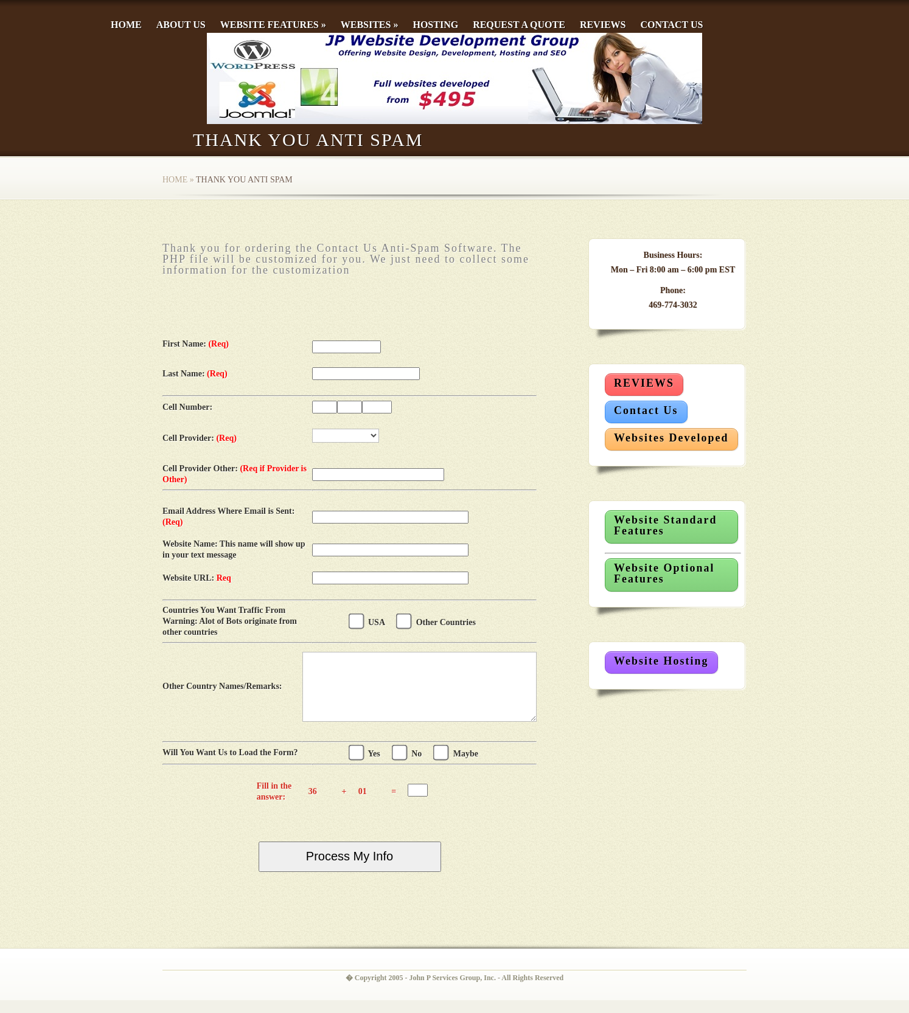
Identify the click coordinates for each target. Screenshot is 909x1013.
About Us (181, 24)
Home (126, 24)
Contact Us (671, 24)
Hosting (435, 24)
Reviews (603, 24)
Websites (370, 24)
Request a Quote (519, 24)
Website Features (273, 24)
